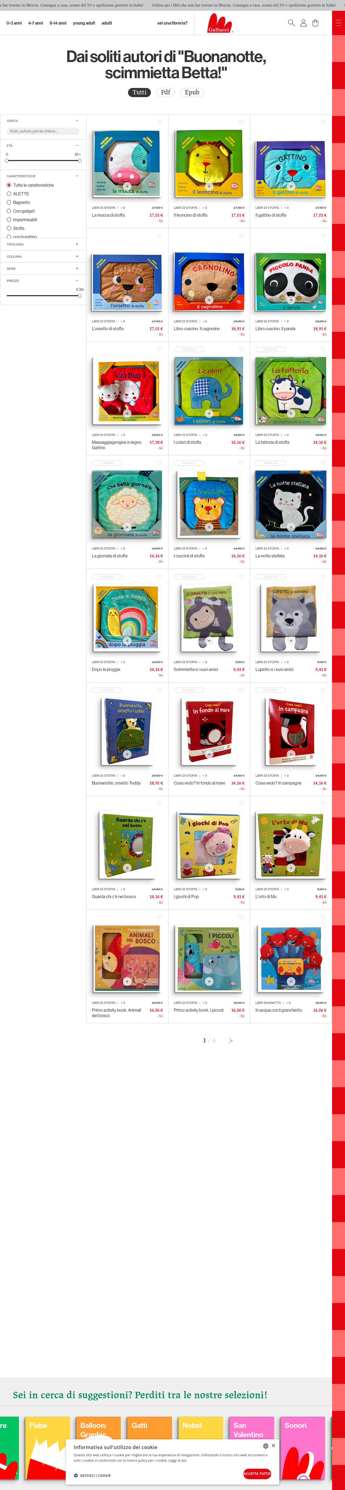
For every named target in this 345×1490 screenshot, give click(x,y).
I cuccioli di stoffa (189, 555)
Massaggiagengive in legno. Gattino (117, 444)
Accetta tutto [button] (249, 1472)
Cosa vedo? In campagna (278, 783)
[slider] (7, 160)
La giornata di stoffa (109, 555)
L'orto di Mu (266, 896)
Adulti (107, 23)
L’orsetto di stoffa (107, 328)
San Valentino (310, 1426)
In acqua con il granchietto (279, 1010)
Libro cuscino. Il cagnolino (197, 328)
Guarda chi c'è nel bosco (114, 896)
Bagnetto (21, 202)
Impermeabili (25, 219)
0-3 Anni (14, 23)
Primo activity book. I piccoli (198, 1010)
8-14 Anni (58, 23)
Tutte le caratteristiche (33, 185)
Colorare (39, 1421)
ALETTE (21, 193)
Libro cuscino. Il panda (275, 328)
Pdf (165, 92)
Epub (192, 92)
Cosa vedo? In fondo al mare (199, 783)
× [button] (273, 1443)
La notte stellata (270, 555)
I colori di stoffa (187, 442)
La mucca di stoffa (108, 215)
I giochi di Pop (186, 896)
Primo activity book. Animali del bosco (116, 1012)
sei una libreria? (172, 23)
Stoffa (18, 228)
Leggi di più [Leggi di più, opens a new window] (177, 1458)
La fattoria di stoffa (272, 442)
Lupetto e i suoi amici (275, 669)
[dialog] (172, 1461)
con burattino (25, 237)
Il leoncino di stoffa (190, 215)
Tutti (139, 92)
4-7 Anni (35, 23)
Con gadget (24, 211)
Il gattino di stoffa (271, 215)
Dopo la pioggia (106, 669)
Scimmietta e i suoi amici (196, 669)
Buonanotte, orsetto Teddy (116, 783)
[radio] (139, 92)
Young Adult (84, 23)
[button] (92, 1474)
